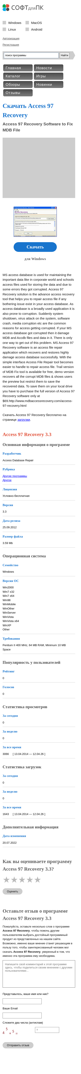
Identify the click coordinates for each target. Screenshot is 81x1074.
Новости (44, 68)
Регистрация (11, 44)
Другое (7, 480)
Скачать (35, 246)
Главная (13, 68)
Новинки (44, 85)
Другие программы (15, 476)
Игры (41, 76)
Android (36, 29)
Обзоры (13, 85)
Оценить (12, 891)
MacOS (36, 22)
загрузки (23, 419)
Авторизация (11, 38)
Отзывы (13, 93)
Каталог (13, 76)
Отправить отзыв (18, 1045)
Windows (14, 22)
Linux (12, 29)
